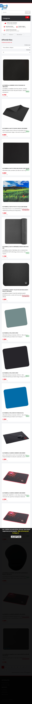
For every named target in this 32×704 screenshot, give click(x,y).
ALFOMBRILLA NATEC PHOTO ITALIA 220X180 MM (14, 206)
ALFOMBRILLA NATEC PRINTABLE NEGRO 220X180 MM (15, 168)
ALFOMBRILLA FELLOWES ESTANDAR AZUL (13, 413)
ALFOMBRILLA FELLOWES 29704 (10, 373)
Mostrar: (28, 50)
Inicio (4, 34)
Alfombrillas (19, 34)
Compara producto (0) (7, 42)
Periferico (11, 34)
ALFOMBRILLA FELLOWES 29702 (10, 333)
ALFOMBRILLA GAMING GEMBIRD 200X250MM (13, 453)
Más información (23, 531)
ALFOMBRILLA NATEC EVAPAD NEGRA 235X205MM (14, 128)
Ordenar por (27, 45)
